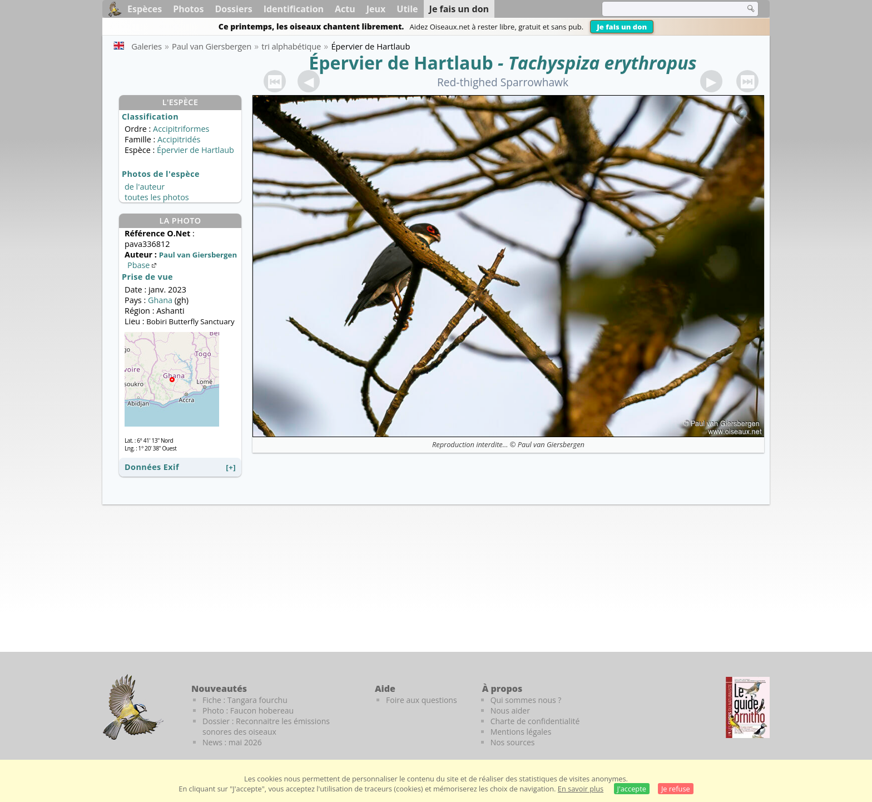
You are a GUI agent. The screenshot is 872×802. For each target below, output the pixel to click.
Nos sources (512, 742)
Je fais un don (622, 27)
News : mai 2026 (232, 742)
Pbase (142, 265)
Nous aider (510, 710)
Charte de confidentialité (535, 721)
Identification (294, 9)
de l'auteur (145, 186)
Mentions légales (521, 731)
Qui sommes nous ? (526, 700)
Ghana (160, 300)
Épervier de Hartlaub (401, 63)
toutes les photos (157, 197)
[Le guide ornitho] (748, 707)
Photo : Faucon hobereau (248, 710)
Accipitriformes (181, 128)
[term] (666, 9)
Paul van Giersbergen (551, 444)
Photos (188, 9)
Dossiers (233, 9)
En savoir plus (580, 789)
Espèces (144, 9)
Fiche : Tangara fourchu (245, 700)
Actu (345, 9)
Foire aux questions (421, 700)
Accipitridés (178, 139)
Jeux (376, 9)
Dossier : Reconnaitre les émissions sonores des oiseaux (266, 726)
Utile (407, 9)
